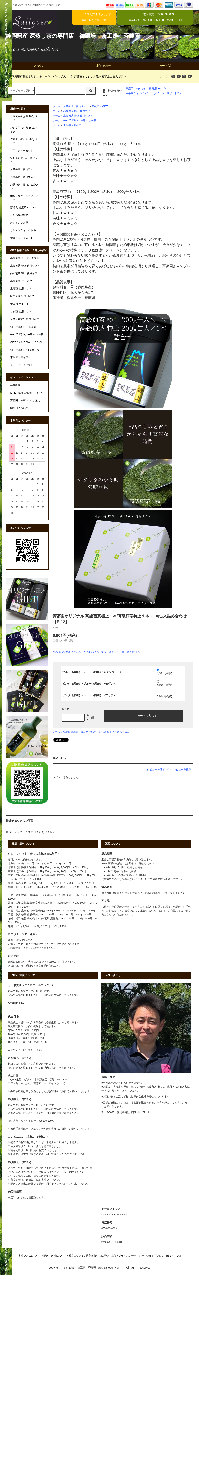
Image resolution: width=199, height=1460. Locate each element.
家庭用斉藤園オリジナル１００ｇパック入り (37, 76)
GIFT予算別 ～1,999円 (23, 327)
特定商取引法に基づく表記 (114, 732)
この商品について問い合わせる (101, 652)
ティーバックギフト (21, 365)
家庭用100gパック (136, 88)
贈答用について (19, 408)
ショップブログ (155, 1255)
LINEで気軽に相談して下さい (27, 392)
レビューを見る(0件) (159, 769)
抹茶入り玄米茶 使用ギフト (26, 319)
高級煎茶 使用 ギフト (22, 281)
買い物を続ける (131, 652)
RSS (168, 1255)
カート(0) (162, 65)
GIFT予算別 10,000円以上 (25, 350)
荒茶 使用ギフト (19, 304)
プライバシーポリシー (131, 1255)
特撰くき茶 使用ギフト (23, 296)
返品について (88, 732)
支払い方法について (29, 1255)
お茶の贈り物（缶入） (76, 106)
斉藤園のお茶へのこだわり (25, 400)
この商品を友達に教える (67, 652)
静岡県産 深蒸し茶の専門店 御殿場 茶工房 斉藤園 (73, 36)
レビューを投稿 (182, 769)
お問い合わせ (99, 65)
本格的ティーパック (137, 93)
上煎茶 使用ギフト (20, 288)
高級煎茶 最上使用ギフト (24, 258)
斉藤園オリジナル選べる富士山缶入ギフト (97, 76)
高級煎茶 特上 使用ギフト (78, 115)
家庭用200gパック (159, 88)
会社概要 (15, 385)
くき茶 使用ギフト (20, 311)
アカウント (37, 65)
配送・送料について (54, 1255)
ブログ (164, 76)
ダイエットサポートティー (169, 93)
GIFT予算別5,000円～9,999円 (80, 120)
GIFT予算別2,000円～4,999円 (27, 334)
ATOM (177, 1255)
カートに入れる (144, 715)
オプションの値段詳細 (65, 732)
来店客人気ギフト (73, 125)
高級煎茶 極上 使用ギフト (78, 111)
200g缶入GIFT (100, 106)
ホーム (56, 106)
